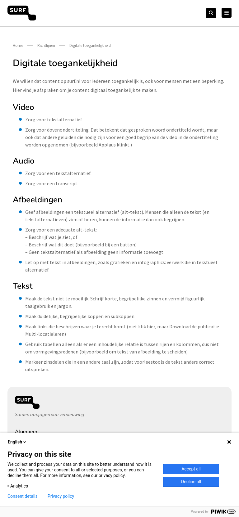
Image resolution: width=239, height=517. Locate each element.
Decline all (191, 481)
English (17, 441)
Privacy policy (61, 496)
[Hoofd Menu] (227, 13)
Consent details (22, 496)
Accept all (191, 468)
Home (18, 45)
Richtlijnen (46, 45)
